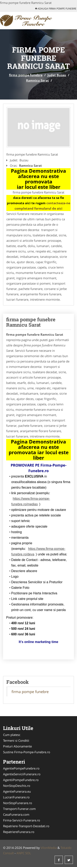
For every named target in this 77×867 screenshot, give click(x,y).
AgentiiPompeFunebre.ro (21, 780)
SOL (28, 853)
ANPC (20, 853)
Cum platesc (11, 735)
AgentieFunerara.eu (17, 791)
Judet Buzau (56, 75)
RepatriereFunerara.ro (18, 832)
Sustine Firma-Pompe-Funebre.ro (26, 752)
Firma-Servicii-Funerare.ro (21, 820)
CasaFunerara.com (16, 814)
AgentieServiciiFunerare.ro (21, 774)
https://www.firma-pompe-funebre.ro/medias (30, 501)
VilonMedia (49, 848)
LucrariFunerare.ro (16, 797)
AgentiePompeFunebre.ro (21, 768)
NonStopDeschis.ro (16, 785)
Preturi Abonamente (17, 746)
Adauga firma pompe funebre (55, 8)
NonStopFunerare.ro (17, 803)
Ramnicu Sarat (37, 80)
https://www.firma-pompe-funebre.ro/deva (38, 551)
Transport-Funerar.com (19, 809)
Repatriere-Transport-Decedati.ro (26, 826)
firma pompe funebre (26, 75)
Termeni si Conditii (16, 740)
